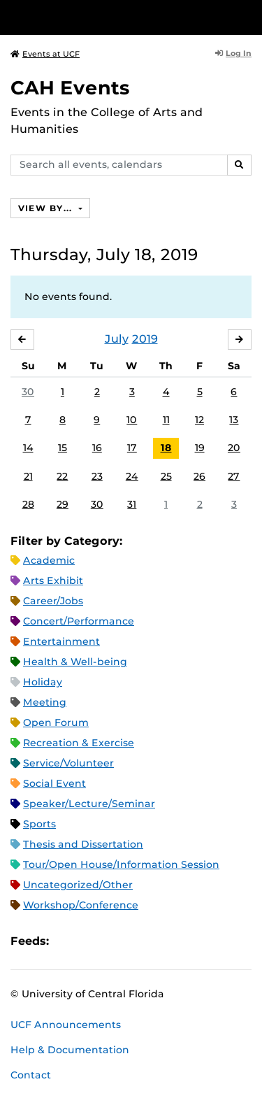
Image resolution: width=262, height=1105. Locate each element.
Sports (39, 824)
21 (28, 476)
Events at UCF (45, 54)
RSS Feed (114, 941)
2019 (145, 338)
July (117, 338)
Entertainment (61, 641)
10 (131, 419)
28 (28, 504)
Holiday (42, 682)
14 (28, 447)
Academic (49, 560)
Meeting (44, 702)
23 (97, 476)
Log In (233, 53)
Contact (30, 1075)
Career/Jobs (53, 600)
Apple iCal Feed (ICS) (67, 941)
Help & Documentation (69, 1049)
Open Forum (56, 722)
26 (199, 476)
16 (97, 447)
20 (234, 447)
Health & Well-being (75, 661)
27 (234, 476)
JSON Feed (162, 941)
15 (62, 447)
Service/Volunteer (68, 763)
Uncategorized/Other (78, 884)
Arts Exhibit (53, 580)
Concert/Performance (78, 621)
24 (132, 476)
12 (199, 419)
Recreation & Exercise (78, 742)
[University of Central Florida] (106, 17)
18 (166, 447)
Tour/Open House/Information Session (121, 864)
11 (166, 419)
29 (62, 504)
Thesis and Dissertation (83, 844)
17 (132, 447)
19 (200, 447)
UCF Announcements (65, 1024)
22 (62, 476)
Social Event (54, 783)
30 (28, 391)
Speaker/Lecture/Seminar (89, 803)
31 (131, 504)
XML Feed (138, 941)
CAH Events (70, 87)
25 (166, 476)
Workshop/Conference (80, 905)
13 (233, 419)
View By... (46, 208)
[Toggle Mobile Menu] (248, 16)
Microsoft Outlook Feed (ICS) (91, 941)
